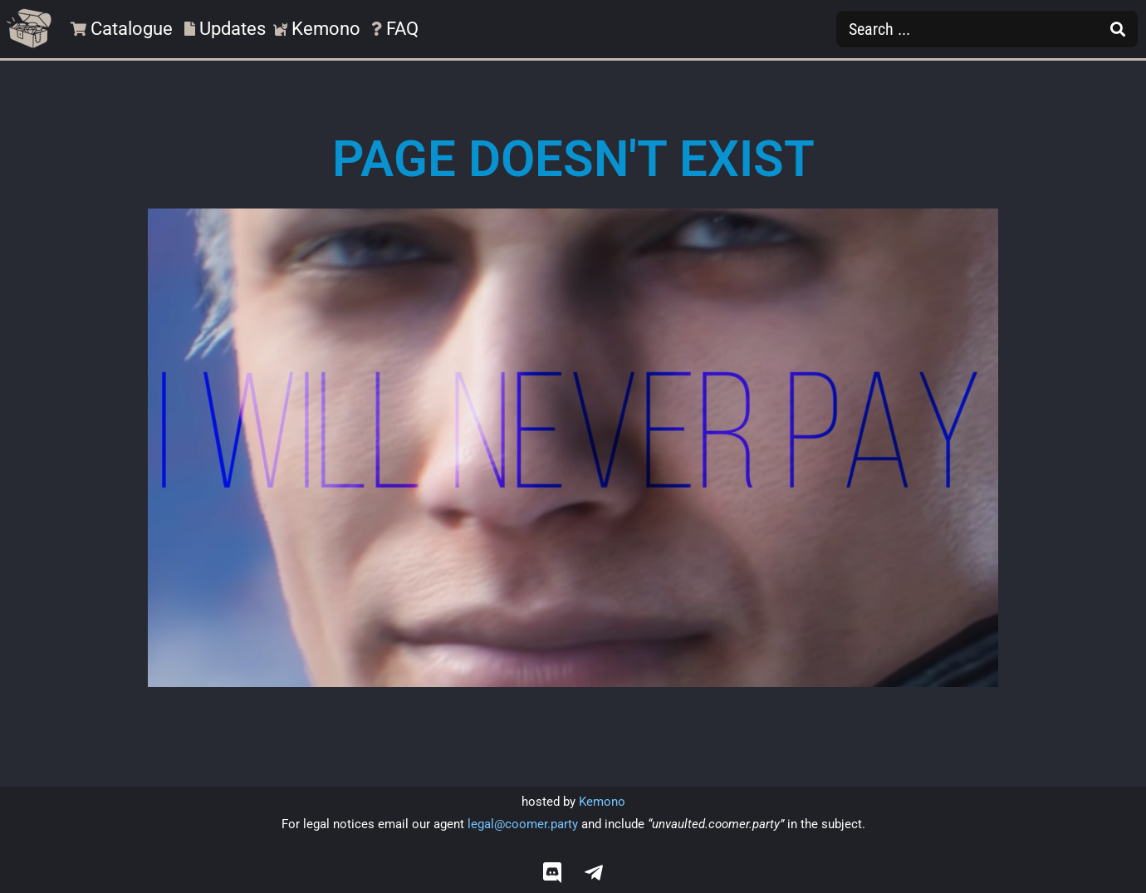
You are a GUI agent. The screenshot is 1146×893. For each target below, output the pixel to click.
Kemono (602, 801)
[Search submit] (1118, 29)
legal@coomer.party (523, 824)
